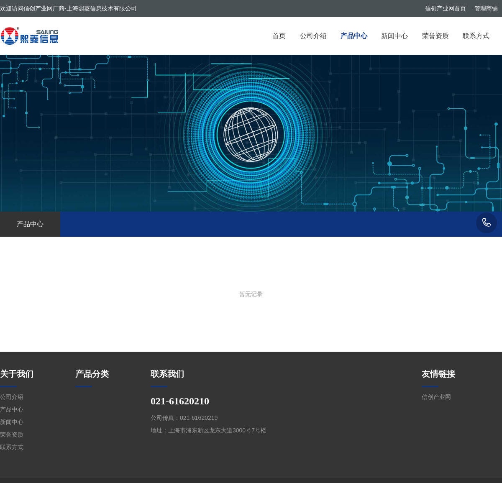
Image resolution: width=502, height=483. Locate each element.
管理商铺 (486, 8)
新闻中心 (394, 35)
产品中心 (354, 35)
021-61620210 (486, 222)
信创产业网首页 (445, 8)
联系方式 (476, 35)
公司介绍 (313, 35)
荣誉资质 (435, 35)
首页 (279, 35)
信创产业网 (436, 397)
